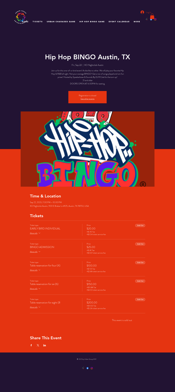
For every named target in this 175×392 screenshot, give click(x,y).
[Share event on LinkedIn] (44, 345)
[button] (152, 16)
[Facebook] (151, 19)
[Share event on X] (38, 345)
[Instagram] (155, 19)
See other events (87, 98)
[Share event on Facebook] (31, 345)
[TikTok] (146, 19)
